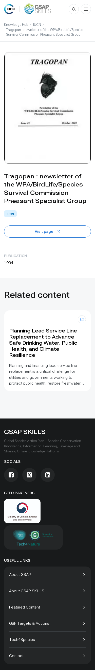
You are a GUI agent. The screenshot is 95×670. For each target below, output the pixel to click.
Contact (16, 655)
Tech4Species (22, 639)
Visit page (47, 231)
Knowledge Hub (16, 25)
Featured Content (24, 607)
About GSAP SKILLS (26, 591)
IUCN (37, 25)
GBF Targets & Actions (29, 623)
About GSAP (20, 574)
